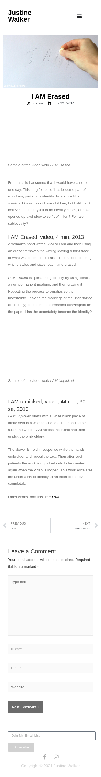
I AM (55, 497)
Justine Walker (20, 16)
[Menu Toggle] (79, 16)
